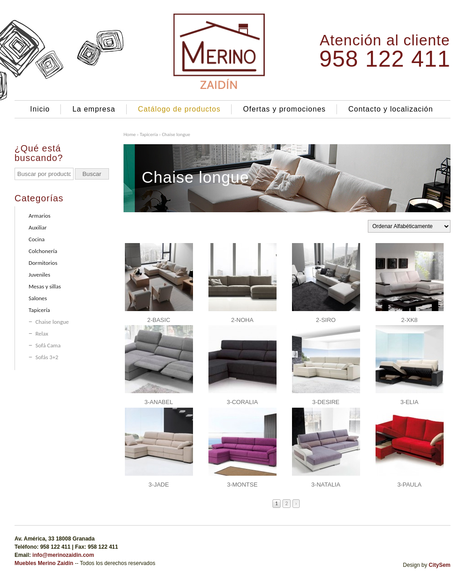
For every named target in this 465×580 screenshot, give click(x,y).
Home (130, 134)
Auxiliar (38, 227)
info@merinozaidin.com (63, 555)
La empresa (93, 109)
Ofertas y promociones (284, 109)
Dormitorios (43, 262)
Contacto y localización (390, 109)
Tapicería (149, 134)
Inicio (39, 109)
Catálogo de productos (179, 109)
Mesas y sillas (45, 286)
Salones (38, 298)
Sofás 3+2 (46, 357)
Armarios (39, 215)
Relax (41, 333)
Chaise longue (52, 321)
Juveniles (39, 274)
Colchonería (43, 251)
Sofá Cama (47, 345)
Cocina (37, 239)
